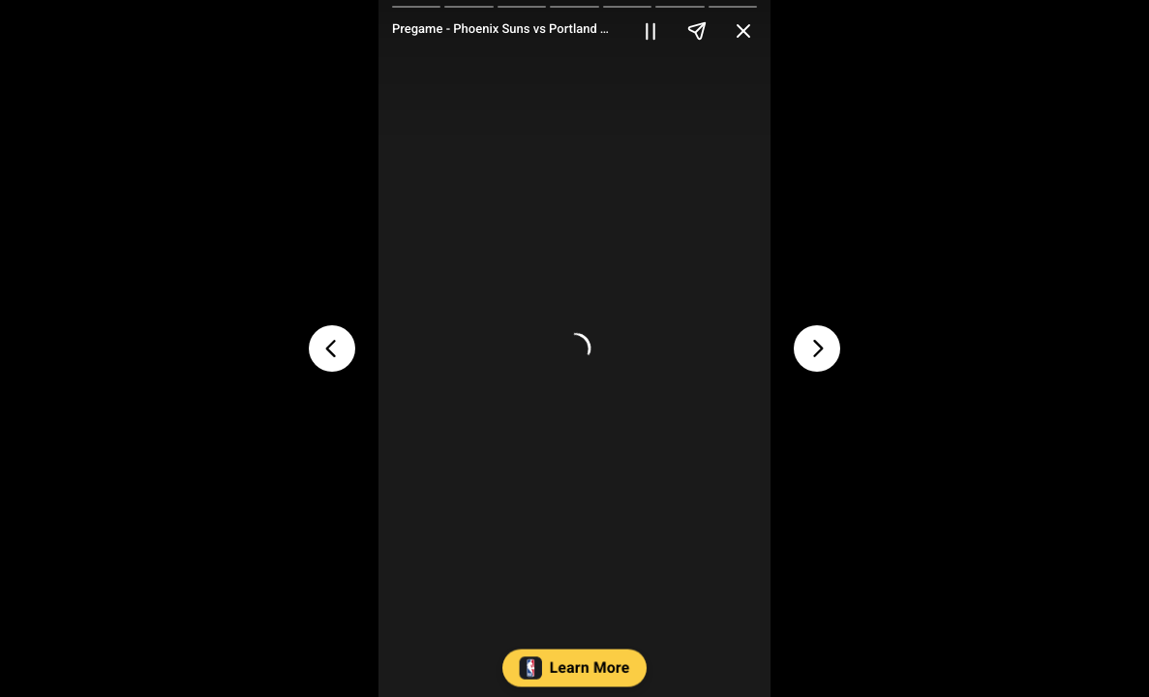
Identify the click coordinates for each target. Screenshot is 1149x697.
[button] (574, 673)
